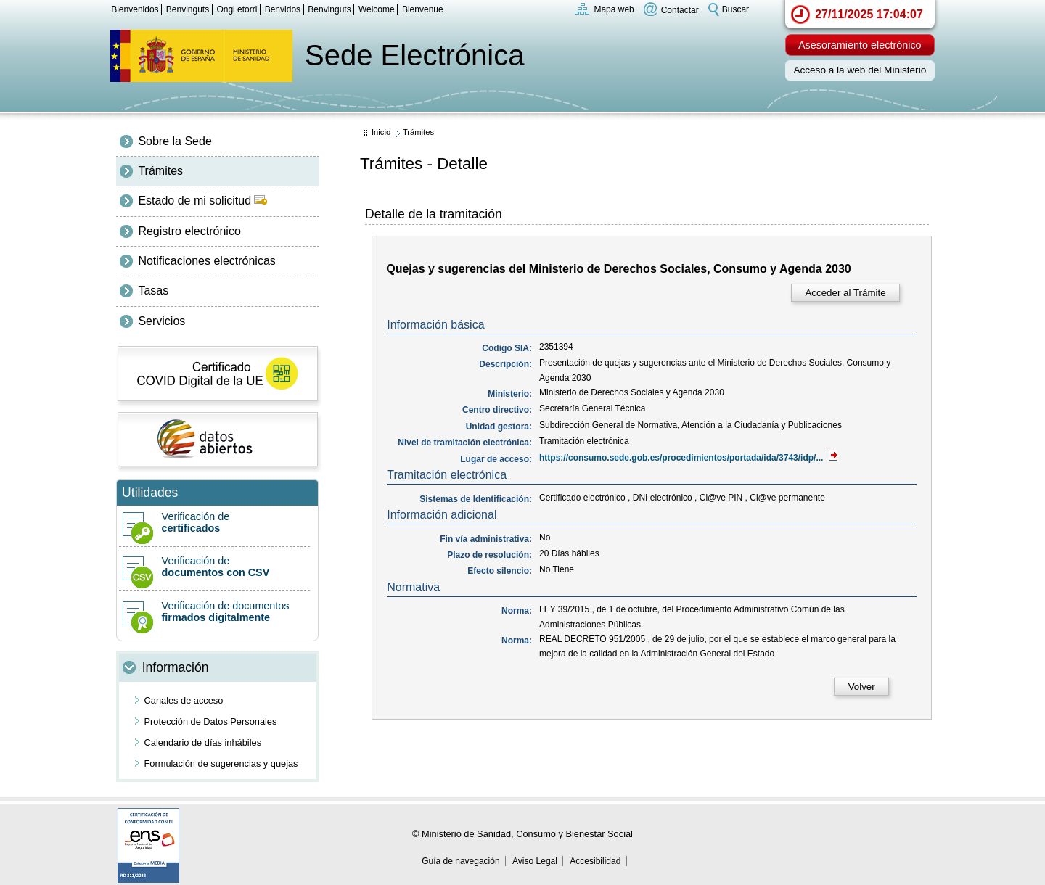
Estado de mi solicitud (202, 200)
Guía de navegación (460, 861)
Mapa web (614, 9)
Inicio (381, 132)
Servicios (161, 321)
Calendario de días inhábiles (203, 742)
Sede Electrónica (414, 55)
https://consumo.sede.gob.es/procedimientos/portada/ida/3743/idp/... (688, 458)
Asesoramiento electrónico (860, 45)
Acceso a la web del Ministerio (859, 70)
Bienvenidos (134, 9)
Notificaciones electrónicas (206, 261)
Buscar (735, 9)
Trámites (160, 171)
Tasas (153, 290)
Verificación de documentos (214, 611)
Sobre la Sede (174, 141)
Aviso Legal (534, 861)
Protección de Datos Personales (210, 721)
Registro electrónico (189, 231)
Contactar (680, 9)
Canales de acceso (184, 700)
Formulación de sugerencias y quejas (221, 763)
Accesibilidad (595, 861)
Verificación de (214, 522)
